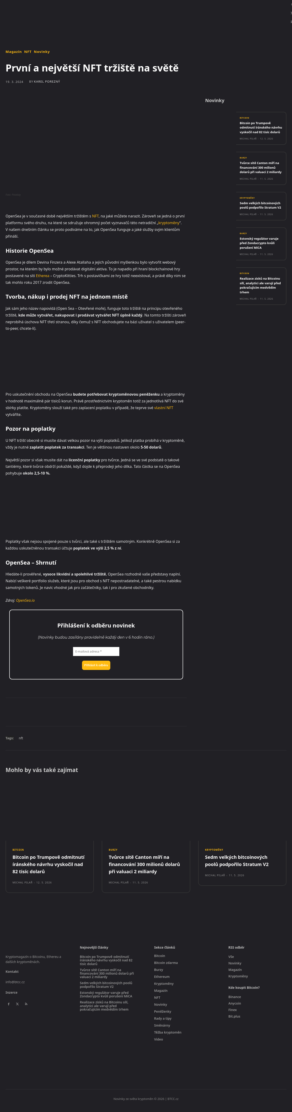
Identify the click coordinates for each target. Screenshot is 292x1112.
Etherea (42, 275)
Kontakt (12, 975)
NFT (28, 51)
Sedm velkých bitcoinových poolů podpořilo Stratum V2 (258, 220)
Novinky (42, 51)
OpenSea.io (25, 600)
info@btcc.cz (15, 985)
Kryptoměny (249, 210)
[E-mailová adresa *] (96, 651)
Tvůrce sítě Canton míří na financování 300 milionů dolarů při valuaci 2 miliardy (260, 177)
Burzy (244, 165)
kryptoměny (168, 222)
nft (21, 738)
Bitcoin (245, 120)
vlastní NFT (163, 407)
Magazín (14, 51)
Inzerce (11, 996)
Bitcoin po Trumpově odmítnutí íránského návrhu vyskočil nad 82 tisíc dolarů (259, 132)
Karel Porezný (47, 81)
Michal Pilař (248, 145)
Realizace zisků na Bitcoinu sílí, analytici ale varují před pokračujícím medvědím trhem (261, 310)
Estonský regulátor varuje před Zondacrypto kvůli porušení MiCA (256, 263)
